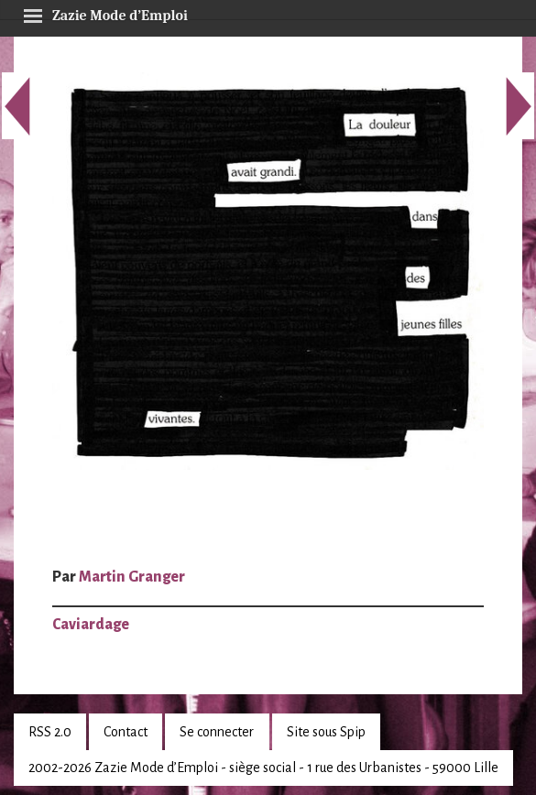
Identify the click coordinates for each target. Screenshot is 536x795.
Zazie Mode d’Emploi (105, 12)
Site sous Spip (326, 731)
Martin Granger (132, 577)
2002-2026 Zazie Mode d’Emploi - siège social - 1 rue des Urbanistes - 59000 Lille (263, 767)
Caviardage (90, 624)
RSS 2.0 (49, 731)
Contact (126, 731)
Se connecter (217, 731)
